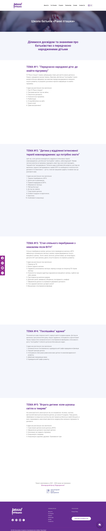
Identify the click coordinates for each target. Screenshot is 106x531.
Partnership (68, 5)
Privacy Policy (75, 511)
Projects (61, 5)
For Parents (54, 5)
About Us (46, 5)
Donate (75, 5)
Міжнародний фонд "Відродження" (53, 485)
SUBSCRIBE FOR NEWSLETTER (81, 518)
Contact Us (82, 5)
